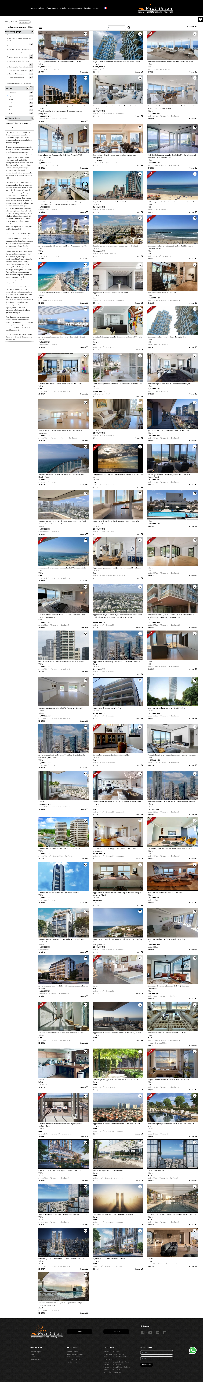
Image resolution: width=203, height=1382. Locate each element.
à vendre (14, 21)
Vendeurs (33, 1354)
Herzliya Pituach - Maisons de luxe (18, 58)
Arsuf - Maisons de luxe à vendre (18, 70)
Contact (96, 8)
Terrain (11, 113)
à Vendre (33, 8)
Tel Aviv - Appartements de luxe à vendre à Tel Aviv (19, 39)
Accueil (5, 21)
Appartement (24, 22)
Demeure (11, 110)
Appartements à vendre (75, 1354)
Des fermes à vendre (73, 1359)
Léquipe (87, 8)
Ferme (10, 106)
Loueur (32, 1357)
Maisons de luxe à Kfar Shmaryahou (115, 1357)
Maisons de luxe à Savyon (112, 1364)
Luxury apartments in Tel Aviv (114, 1354)
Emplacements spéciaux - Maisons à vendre (19, 83)
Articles (63, 8)
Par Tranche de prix (12, 118)
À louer (41, 8)
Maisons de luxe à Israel (111, 1351)
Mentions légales (35, 1351)
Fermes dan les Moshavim (112, 1372)
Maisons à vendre (72, 1351)
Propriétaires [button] (51, 8)
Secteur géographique (13, 31)
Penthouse (12, 103)
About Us (116, 1331)
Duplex (11, 99)
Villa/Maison (12, 92)
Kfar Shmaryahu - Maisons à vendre (19, 67)
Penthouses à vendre (73, 1357)
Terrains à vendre (72, 1362)
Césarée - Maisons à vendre (16, 77)
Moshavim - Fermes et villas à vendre (19, 61)
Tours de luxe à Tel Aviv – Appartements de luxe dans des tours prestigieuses (19, 50)
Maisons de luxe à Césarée (112, 1369)
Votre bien (9, 88)
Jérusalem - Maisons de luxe (16, 74)
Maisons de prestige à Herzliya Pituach (116, 1362)
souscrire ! (146, 1365)
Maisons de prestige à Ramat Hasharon (116, 1367)
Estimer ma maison (36, 1359)
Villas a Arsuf (108, 1359)
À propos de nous (75, 8)
